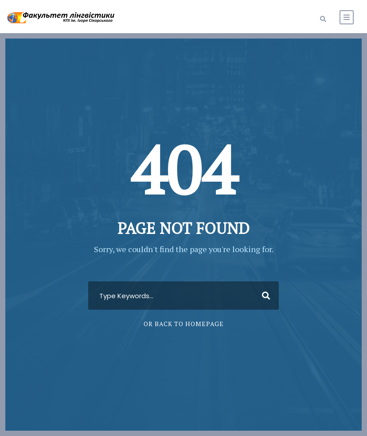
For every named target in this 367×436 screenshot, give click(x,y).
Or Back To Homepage (184, 323)
